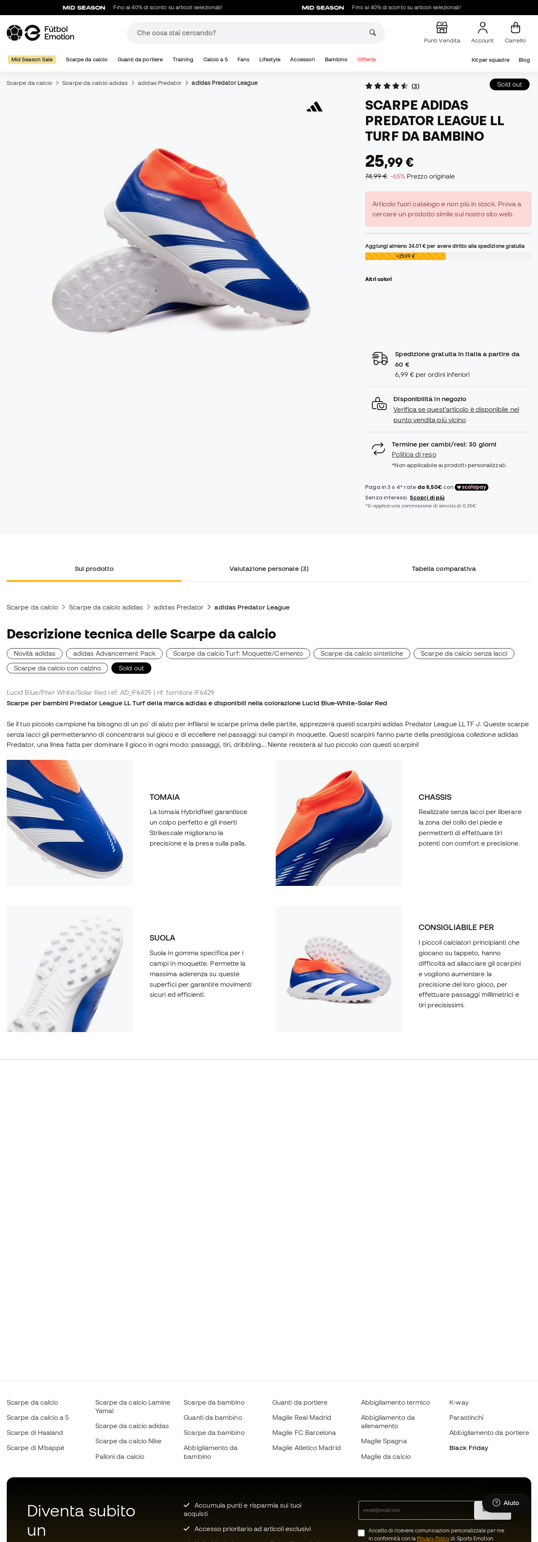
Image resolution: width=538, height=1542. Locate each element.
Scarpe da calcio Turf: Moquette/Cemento (238, 653)
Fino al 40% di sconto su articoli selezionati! (152, 7)
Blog (524, 60)
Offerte (367, 59)
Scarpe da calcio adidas (95, 82)
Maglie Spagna (384, 1441)
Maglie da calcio (386, 1456)
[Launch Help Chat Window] (506, 1503)
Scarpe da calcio (87, 59)
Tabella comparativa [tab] (444, 568)
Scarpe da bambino (214, 1402)
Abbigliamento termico (395, 1402)
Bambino (336, 59)
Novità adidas (34, 653)
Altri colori (378, 279)
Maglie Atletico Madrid (306, 1447)
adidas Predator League (225, 82)
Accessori (302, 59)
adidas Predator (160, 82)
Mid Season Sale (32, 59)
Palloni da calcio (119, 1456)
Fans (243, 59)
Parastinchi (466, 1417)
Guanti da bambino (213, 1417)
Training (183, 59)
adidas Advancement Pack (114, 653)
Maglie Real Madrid (301, 1417)
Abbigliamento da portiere (489, 1432)
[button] (448, 409)
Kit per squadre (490, 60)
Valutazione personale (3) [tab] (269, 568)
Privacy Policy (433, 1538)
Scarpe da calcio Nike (128, 1441)
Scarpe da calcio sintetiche (362, 653)
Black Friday (468, 1447)
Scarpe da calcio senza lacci (464, 653)
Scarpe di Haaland (35, 1432)
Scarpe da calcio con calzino (57, 668)
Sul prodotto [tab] (94, 568)
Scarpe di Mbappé (35, 1447)
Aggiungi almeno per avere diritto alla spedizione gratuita (445, 246)
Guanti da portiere (140, 59)
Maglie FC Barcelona (304, 1432)
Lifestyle (269, 59)
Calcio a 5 (215, 59)
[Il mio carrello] (515, 33)
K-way (458, 1402)
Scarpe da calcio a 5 (38, 1417)
